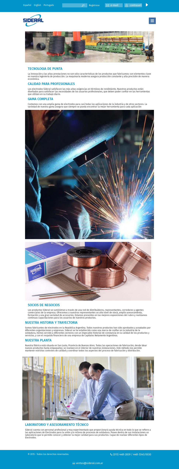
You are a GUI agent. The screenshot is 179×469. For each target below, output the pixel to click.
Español (27, 5)
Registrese (94, 5)
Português (49, 5)
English (37, 5)
